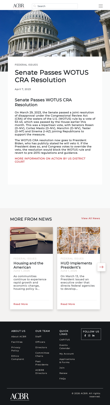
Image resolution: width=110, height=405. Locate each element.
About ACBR (18, 336)
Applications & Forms (67, 361)
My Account (66, 353)
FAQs (62, 378)
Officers (40, 342)
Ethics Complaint (17, 357)
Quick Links (63, 333)
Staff (38, 336)
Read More (20, 304)
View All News (90, 218)
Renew (63, 373)
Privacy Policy (15, 349)
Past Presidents (41, 363)
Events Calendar (64, 347)
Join (62, 367)
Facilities (17, 342)
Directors (41, 347)
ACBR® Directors (41, 372)
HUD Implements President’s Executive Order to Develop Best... (77, 265)
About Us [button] (18, 331)
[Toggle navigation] (100, 6)
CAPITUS (64, 339)
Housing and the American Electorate (28, 265)
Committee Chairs (42, 354)
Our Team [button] (42, 331)
